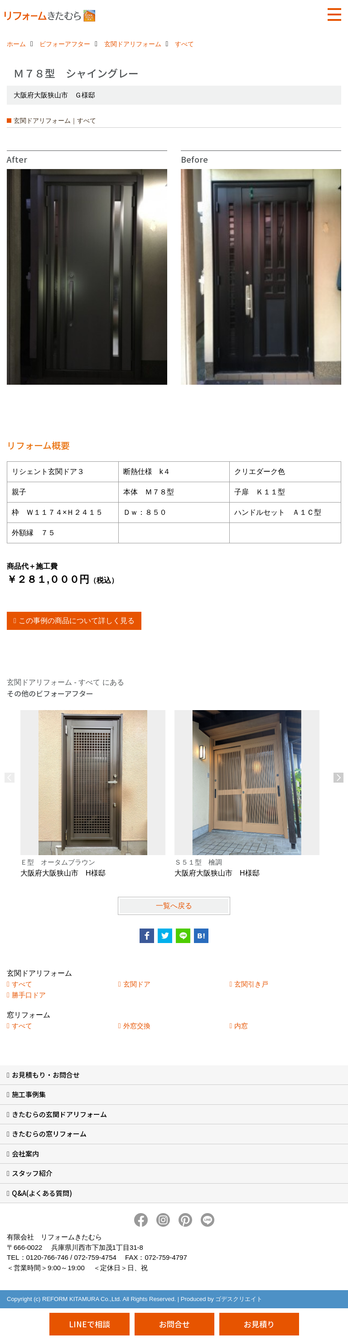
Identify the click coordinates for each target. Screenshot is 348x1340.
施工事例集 (29, 1094)
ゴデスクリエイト (238, 1299)
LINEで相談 (89, 1324)
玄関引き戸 (251, 984)
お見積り (259, 1324)
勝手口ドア (29, 995)
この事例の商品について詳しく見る (77, 620)
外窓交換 (136, 1026)
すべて (22, 984)
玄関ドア (136, 984)
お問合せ (174, 1324)
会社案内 (25, 1153)
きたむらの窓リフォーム (49, 1133)
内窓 (241, 1026)
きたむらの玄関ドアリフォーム (59, 1114)
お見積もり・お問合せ (46, 1074)
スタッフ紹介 (32, 1173)
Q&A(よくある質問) (42, 1193)
